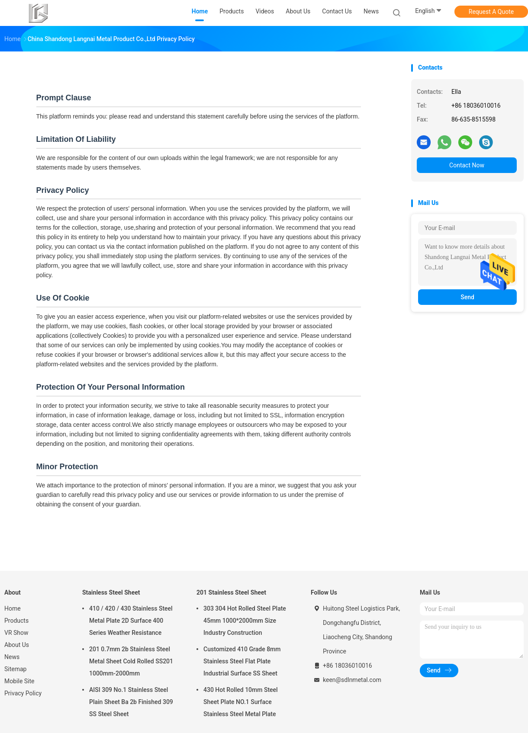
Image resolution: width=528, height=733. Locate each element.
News (11, 656)
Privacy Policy (23, 693)
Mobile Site (19, 681)
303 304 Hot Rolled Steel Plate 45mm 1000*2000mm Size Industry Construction (244, 620)
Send (467, 297)
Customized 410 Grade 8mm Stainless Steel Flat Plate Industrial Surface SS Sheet (242, 661)
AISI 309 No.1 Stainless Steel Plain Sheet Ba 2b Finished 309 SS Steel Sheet (131, 701)
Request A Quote (491, 11)
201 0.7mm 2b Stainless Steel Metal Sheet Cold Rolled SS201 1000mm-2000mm (131, 661)
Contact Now (466, 165)
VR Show (16, 632)
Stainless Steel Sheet (111, 592)
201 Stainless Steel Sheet (231, 592)
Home (12, 608)
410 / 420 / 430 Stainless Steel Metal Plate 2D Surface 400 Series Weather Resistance (131, 620)
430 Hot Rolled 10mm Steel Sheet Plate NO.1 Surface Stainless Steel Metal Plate (240, 701)
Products (16, 620)
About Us (16, 644)
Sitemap (15, 669)
